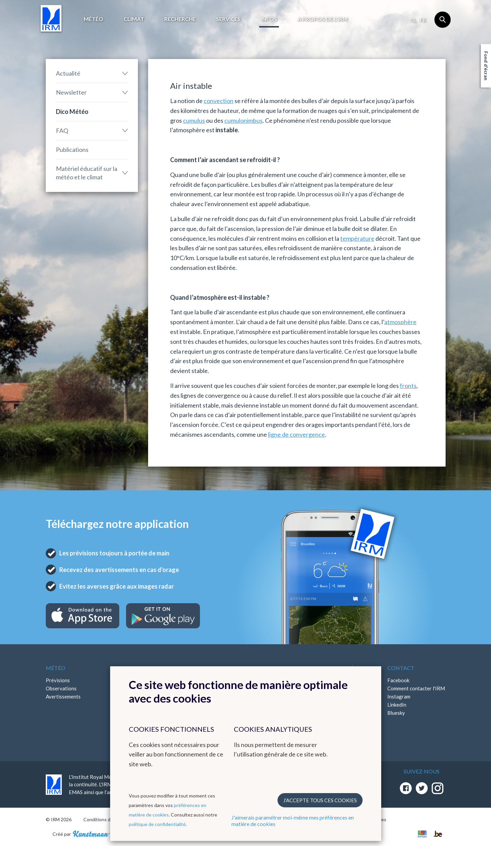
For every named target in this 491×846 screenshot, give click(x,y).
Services (228, 19)
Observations (61, 688)
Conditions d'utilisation (107, 819)
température (357, 238)
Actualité (68, 73)
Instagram (398, 696)
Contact (400, 668)
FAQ (62, 130)
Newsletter (71, 92)
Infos (269, 19)
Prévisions (58, 680)
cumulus (194, 120)
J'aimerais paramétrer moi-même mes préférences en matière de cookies (292, 820)
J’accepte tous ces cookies (320, 800)
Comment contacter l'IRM (416, 688)
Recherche (180, 19)
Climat (134, 19)
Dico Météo (72, 111)
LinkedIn (396, 705)
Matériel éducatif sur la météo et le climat (86, 173)
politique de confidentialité (157, 824)
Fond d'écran (486, 65)
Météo (93, 19)
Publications (72, 149)
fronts (408, 385)
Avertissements (63, 696)
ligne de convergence (296, 434)
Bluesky (396, 713)
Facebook (398, 680)
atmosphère (400, 322)
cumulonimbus (243, 120)
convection (218, 100)
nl (413, 20)
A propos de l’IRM (323, 19)
